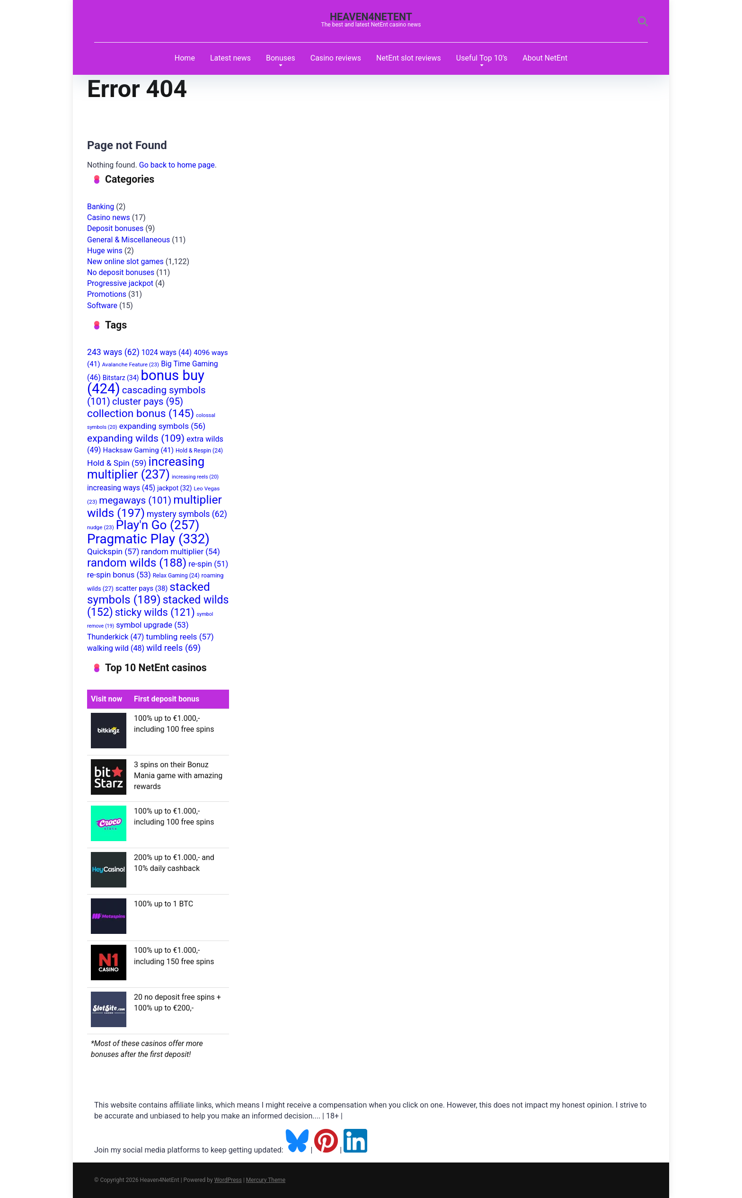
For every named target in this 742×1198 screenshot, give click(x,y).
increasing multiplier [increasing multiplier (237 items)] (145, 467)
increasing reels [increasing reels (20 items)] (195, 477)
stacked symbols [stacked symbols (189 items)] (148, 593)
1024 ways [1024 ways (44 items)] (166, 352)
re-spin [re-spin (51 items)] (208, 563)
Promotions (106, 294)
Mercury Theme (265, 1180)
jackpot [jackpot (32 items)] (174, 488)
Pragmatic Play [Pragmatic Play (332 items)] (148, 539)
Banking (100, 206)
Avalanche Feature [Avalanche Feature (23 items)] (130, 364)
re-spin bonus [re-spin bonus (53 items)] (119, 574)
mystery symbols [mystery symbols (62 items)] (187, 514)
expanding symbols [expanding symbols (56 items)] (162, 426)
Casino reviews (335, 57)
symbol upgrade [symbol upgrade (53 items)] (152, 625)
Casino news (108, 217)
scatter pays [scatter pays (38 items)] (141, 588)
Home (185, 57)
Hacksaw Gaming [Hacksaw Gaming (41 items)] (138, 450)
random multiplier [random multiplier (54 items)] (180, 551)
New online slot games (125, 261)
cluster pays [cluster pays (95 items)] (147, 401)
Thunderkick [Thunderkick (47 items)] (115, 636)
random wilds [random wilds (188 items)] (136, 562)
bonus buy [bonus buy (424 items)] (145, 382)
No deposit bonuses (120, 272)
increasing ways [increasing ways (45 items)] (121, 487)
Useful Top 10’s (481, 57)
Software (102, 305)
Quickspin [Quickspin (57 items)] (113, 551)
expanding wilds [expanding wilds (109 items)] (136, 438)
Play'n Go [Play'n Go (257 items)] (158, 525)
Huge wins (105, 250)
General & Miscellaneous (128, 239)
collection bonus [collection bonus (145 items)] (140, 413)
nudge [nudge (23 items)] (100, 527)
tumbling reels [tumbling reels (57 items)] (179, 636)
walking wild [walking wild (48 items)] (115, 648)
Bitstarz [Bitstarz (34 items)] (121, 378)
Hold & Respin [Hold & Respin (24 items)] (199, 450)
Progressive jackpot (120, 283)
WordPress (228, 1180)
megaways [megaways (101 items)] (135, 500)
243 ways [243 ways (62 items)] (113, 352)
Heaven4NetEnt (371, 17)
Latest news (230, 57)
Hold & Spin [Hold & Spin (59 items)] (117, 463)
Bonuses (280, 57)
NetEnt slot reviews (408, 57)
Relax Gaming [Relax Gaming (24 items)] (176, 575)
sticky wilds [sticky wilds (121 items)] (155, 612)
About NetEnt (544, 57)
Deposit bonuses (115, 228)
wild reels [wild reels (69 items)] (173, 648)
